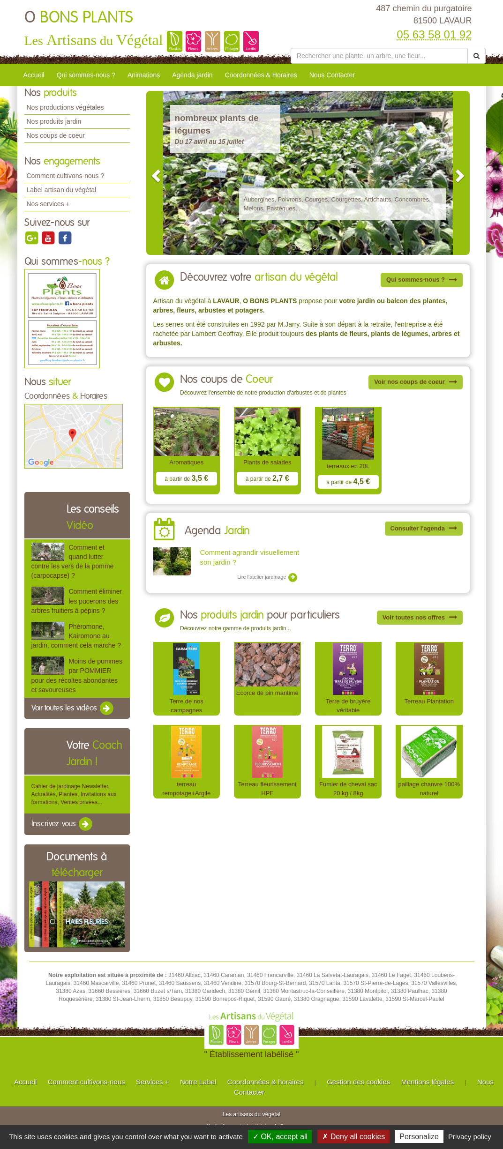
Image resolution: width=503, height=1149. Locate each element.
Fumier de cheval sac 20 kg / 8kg (348, 789)
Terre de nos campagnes (186, 706)
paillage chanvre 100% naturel (429, 789)
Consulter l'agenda (423, 528)
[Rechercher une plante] (379, 56)
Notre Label (198, 1082)
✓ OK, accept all (280, 1137)
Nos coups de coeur (56, 135)
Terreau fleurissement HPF (267, 789)
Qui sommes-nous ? (86, 75)
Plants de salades (267, 462)
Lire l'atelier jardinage (267, 577)
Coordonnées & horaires (265, 1082)
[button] (154, 173)
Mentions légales (427, 1082)
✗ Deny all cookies (353, 1137)
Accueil (34, 75)
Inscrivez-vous (62, 824)
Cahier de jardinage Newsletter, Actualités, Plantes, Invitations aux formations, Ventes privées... (74, 794)
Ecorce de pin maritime (267, 692)
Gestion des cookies (358, 1082)
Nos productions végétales (65, 107)
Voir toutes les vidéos (73, 708)
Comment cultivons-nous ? (66, 175)
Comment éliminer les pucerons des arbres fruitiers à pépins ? (76, 601)
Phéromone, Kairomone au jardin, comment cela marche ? (76, 636)
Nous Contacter (332, 75)
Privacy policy (469, 1137)
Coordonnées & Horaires (261, 75)
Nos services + (48, 204)
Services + (152, 1082)
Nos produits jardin (54, 121)
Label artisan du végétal (62, 190)
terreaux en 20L (348, 466)
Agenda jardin (192, 75)
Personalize (419, 1137)
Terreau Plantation (429, 701)
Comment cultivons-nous (86, 1082)
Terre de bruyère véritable (348, 706)
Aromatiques (186, 462)
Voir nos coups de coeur (415, 381)
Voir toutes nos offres (420, 617)
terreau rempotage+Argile (186, 789)
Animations (144, 75)
